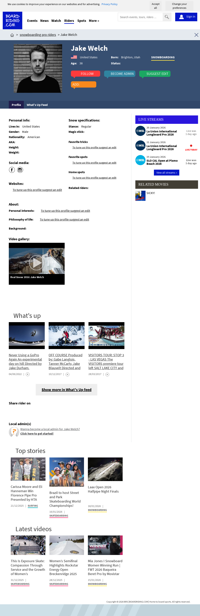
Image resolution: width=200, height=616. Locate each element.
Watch (56, 20)
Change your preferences (179, 6)
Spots (81, 20)
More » (94, 20)
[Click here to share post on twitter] (21, 412)
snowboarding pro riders (38, 34)
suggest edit (157, 74)
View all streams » (166, 172)
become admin (122, 74)
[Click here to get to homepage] (12, 34)
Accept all (156, 6)
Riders (69, 20)
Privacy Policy (110, 4)
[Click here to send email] (29, 412)
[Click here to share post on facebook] (13, 412)
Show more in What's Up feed (66, 389)
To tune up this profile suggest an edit (37, 190)
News (44, 20)
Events (32, 20)
